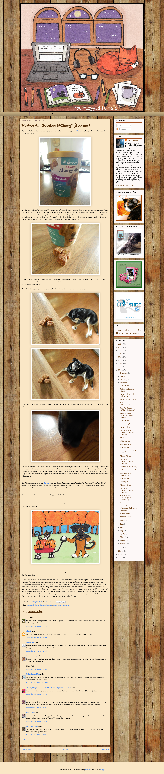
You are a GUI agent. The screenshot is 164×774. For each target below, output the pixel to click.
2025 (120, 347)
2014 (120, 557)
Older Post (105, 749)
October (123, 379)
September (124, 383)
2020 (120, 363)
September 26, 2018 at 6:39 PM (36, 708)
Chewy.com (80, 131)
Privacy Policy (51, 114)
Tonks (132, 333)
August (122, 521)
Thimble (120, 333)
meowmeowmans (32, 726)
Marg (28, 617)
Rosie (140, 330)
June (122, 527)
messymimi (30, 699)
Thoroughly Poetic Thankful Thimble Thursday (127, 432)
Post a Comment (29, 740)
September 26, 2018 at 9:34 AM (36, 669)
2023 (120, 354)
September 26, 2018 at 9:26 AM (36, 651)
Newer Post (26, 749)
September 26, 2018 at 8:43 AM (36, 637)
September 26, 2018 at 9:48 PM (36, 735)
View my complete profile (124, 185)
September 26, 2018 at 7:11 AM (36, 626)
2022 (120, 357)
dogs (63, 605)
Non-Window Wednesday (128, 467)
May (122, 530)
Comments (121, 129)
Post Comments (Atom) (70, 756)
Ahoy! (122, 438)
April (122, 534)
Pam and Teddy (31, 656)
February (123, 540)
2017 (120, 548)
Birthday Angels (125, 517)
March (122, 537)
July (121, 524)
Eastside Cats (30, 642)
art (28, 605)
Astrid (31, 605)
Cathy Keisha (30, 713)
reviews (68, 605)
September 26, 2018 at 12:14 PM (37, 683)
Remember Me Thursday (128, 399)
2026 (120, 344)
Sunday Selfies (125, 513)
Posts (119, 125)
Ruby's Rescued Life (33, 674)
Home (25, 114)
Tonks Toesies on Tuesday (128, 470)
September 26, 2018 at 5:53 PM (36, 694)
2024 (120, 350)
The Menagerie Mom (134, 140)
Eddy (126, 329)
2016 (120, 551)
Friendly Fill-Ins (125, 427)
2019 (120, 367)
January (123, 544)
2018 (120, 370)
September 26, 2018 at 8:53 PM (36, 721)
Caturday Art (124, 482)
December (123, 373)
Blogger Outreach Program (43, 605)
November (124, 376)
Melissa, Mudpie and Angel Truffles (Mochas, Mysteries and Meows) (49, 688)
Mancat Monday (125, 444)
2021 (120, 360)
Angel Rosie (36, 114)
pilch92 (28, 631)
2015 (120, 554)
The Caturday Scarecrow (128, 424)
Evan (133, 329)
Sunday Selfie (124, 385)
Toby (127, 333)
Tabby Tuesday (125, 441)
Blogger (102, 770)
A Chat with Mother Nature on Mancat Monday (126, 415)
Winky (137, 333)
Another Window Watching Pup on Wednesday (126, 497)
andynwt (88, 770)
